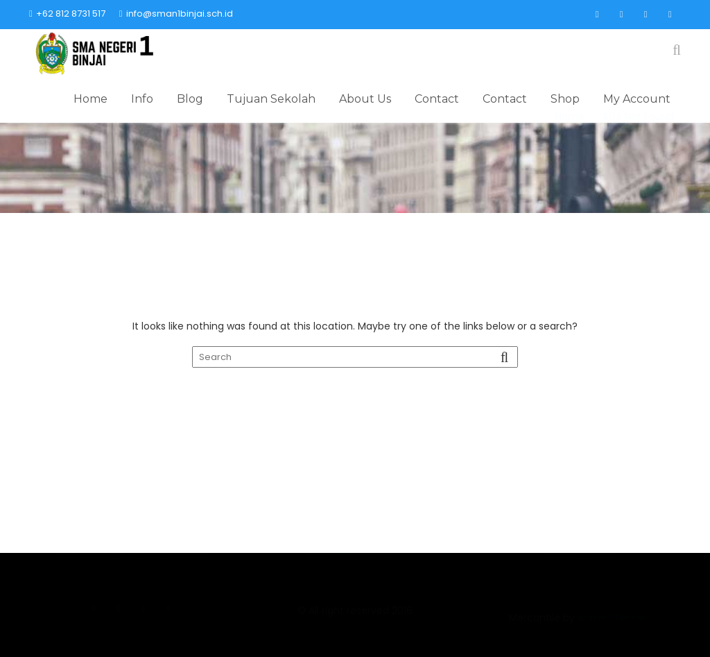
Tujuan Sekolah (271, 98)
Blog (190, 98)
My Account (636, 98)
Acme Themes (614, 633)
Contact (437, 98)
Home (90, 98)
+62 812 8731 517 (67, 13)
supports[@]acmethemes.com (131, 597)
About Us (365, 98)
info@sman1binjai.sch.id (176, 13)
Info (142, 98)
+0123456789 (579, 597)
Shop (565, 98)
